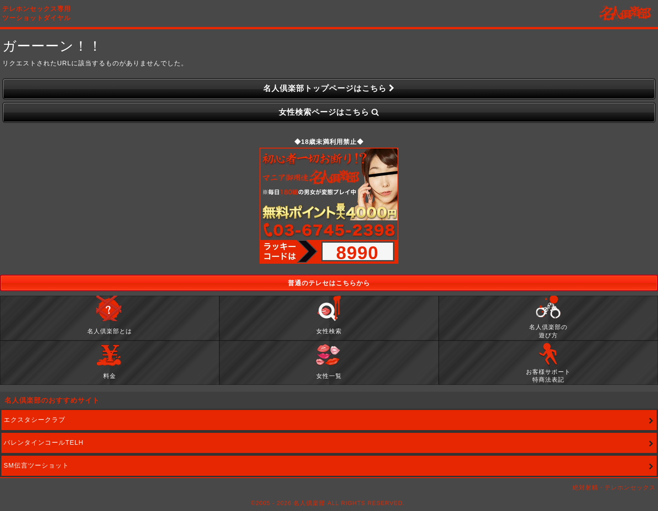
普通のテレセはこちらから (329, 283)
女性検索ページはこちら (329, 112)
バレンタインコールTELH (44, 442)
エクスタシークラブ (34, 419)
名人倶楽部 (626, 14)
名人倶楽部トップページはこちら (329, 89)
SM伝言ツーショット (36, 465)
